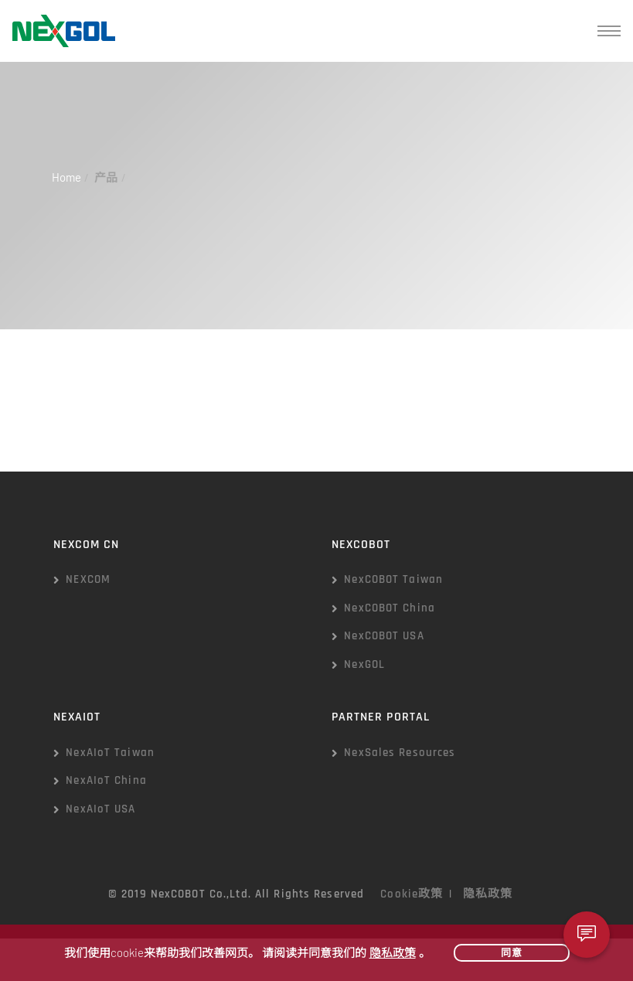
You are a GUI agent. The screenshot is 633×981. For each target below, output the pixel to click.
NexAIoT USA (100, 809)
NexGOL (364, 664)
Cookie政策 (411, 894)
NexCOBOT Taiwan (393, 579)
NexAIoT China (106, 780)
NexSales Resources (399, 752)
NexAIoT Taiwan (110, 752)
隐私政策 (487, 894)
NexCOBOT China (389, 608)
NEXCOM (88, 579)
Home (66, 177)
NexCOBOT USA (384, 635)
